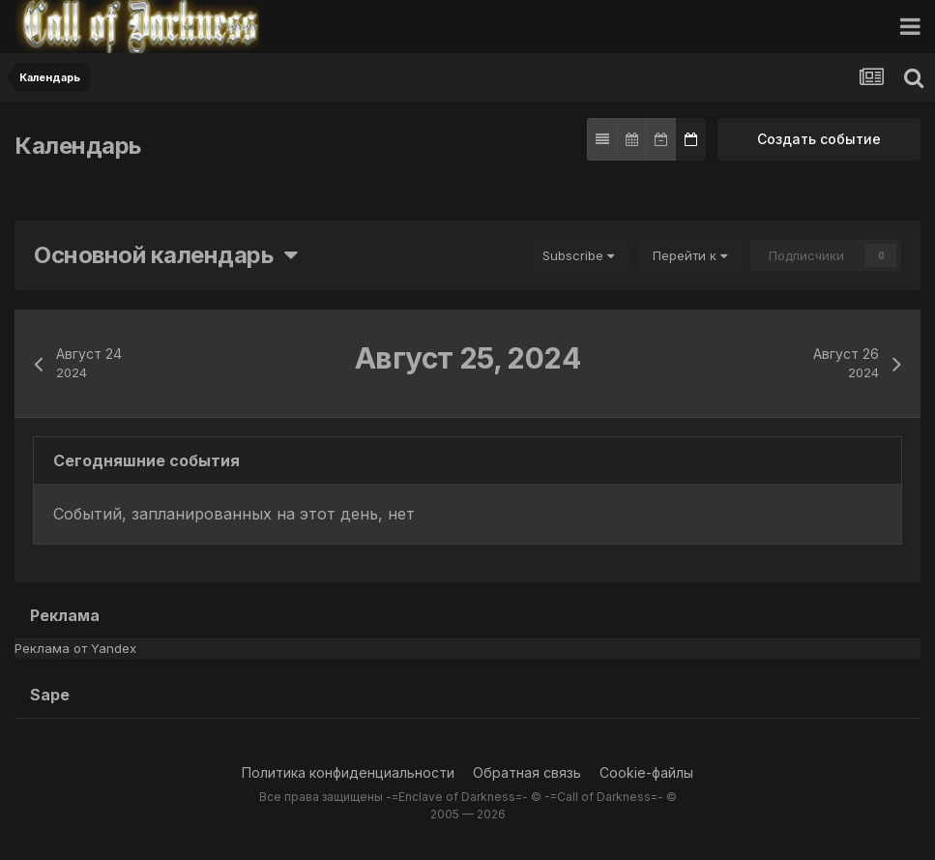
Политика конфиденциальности (348, 772)
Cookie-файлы (646, 772)
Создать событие (819, 139)
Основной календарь (166, 255)
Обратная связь (527, 772)
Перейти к (690, 255)
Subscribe (578, 255)
